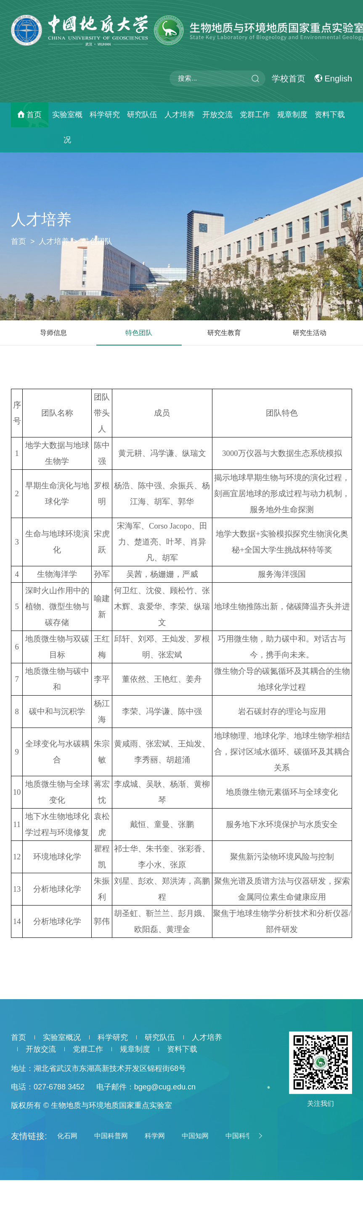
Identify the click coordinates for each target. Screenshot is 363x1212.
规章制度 (292, 114)
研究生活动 (309, 332)
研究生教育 (224, 332)
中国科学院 (242, 1135)
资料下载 (330, 114)
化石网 (67, 1135)
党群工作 (255, 114)
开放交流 (217, 114)
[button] (259, 1136)
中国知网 (195, 1135)
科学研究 (105, 114)
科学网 (155, 1135)
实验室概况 (67, 127)
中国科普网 (111, 1135)
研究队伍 (142, 114)
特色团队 (97, 241)
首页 (34, 114)
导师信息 (53, 332)
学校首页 (288, 78)
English (333, 78)
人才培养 (179, 114)
